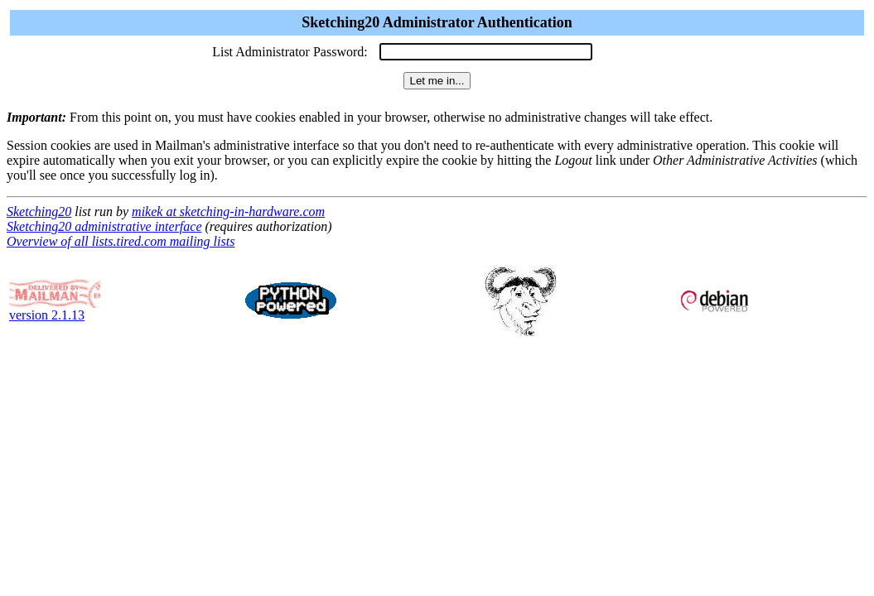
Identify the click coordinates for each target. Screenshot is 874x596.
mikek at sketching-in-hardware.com (228, 211)
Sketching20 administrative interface (104, 226)
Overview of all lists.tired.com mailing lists (120, 241)
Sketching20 (39, 211)
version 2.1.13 (54, 309)
